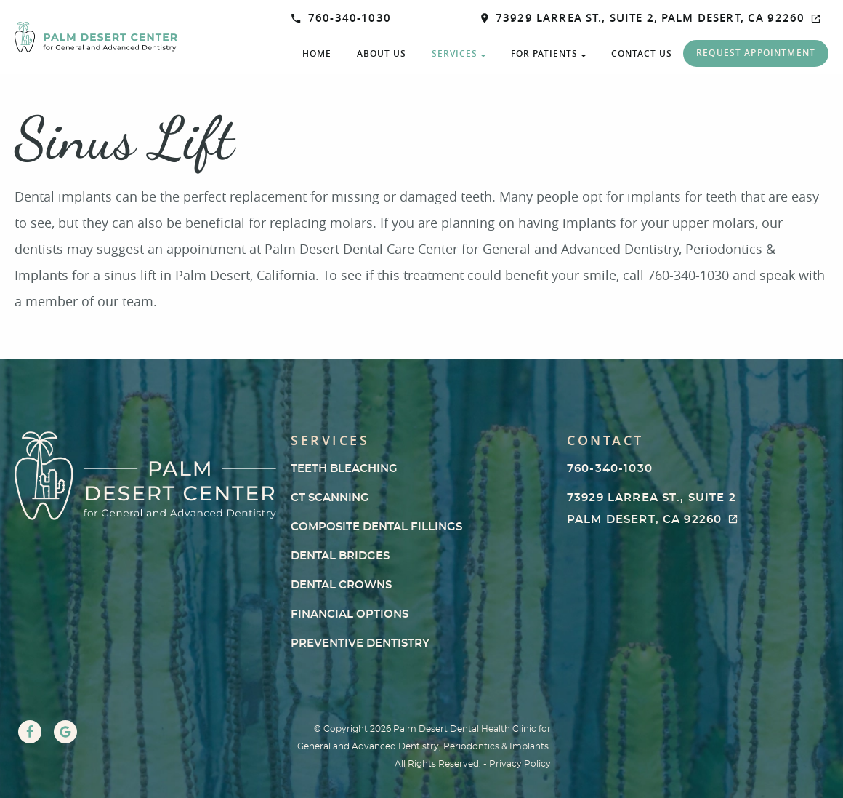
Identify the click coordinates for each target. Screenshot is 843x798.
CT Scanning (330, 497)
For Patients (544, 53)
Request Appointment (755, 53)
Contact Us (641, 53)
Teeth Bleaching (344, 468)
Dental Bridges (340, 556)
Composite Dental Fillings (376, 527)
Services (454, 53)
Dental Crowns (341, 585)
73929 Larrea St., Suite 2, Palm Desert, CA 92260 (651, 17)
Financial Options (349, 614)
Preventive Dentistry (360, 643)
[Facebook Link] (29, 731)
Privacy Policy (520, 763)
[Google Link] (65, 731)
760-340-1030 (341, 17)
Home (316, 53)
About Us (381, 53)
